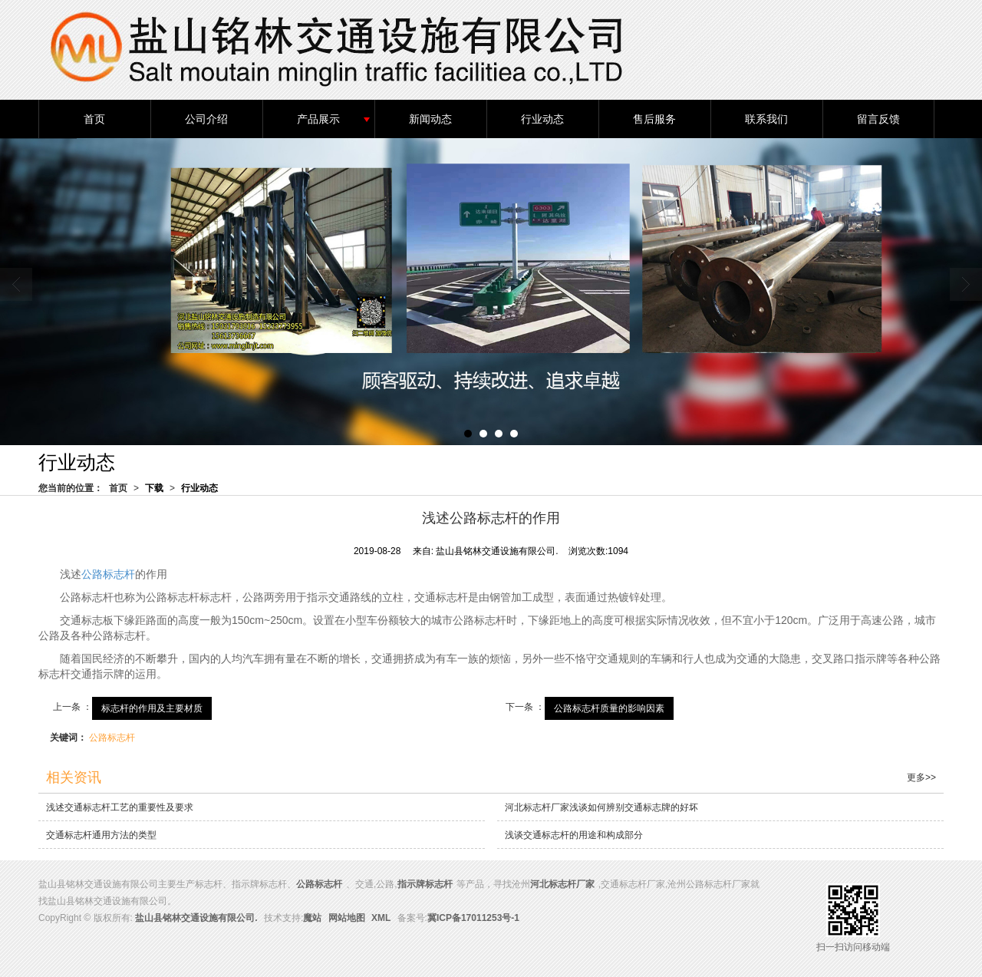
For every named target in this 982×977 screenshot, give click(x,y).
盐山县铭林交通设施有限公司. (196, 918)
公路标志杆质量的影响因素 (609, 708)
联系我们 (766, 119)
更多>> (921, 777)
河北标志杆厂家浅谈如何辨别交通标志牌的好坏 (601, 807)
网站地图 (346, 918)
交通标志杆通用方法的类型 (101, 835)
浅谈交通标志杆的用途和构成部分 (574, 835)
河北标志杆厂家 (562, 884)
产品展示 (318, 119)
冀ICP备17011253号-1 (473, 918)
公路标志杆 (108, 574)
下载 (154, 488)
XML (380, 918)
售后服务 (654, 119)
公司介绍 (206, 119)
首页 (94, 119)
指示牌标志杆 (425, 884)
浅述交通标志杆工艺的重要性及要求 (119, 807)
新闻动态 (430, 119)
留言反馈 (878, 119)
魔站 (312, 918)
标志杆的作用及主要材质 (152, 708)
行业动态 (542, 119)
